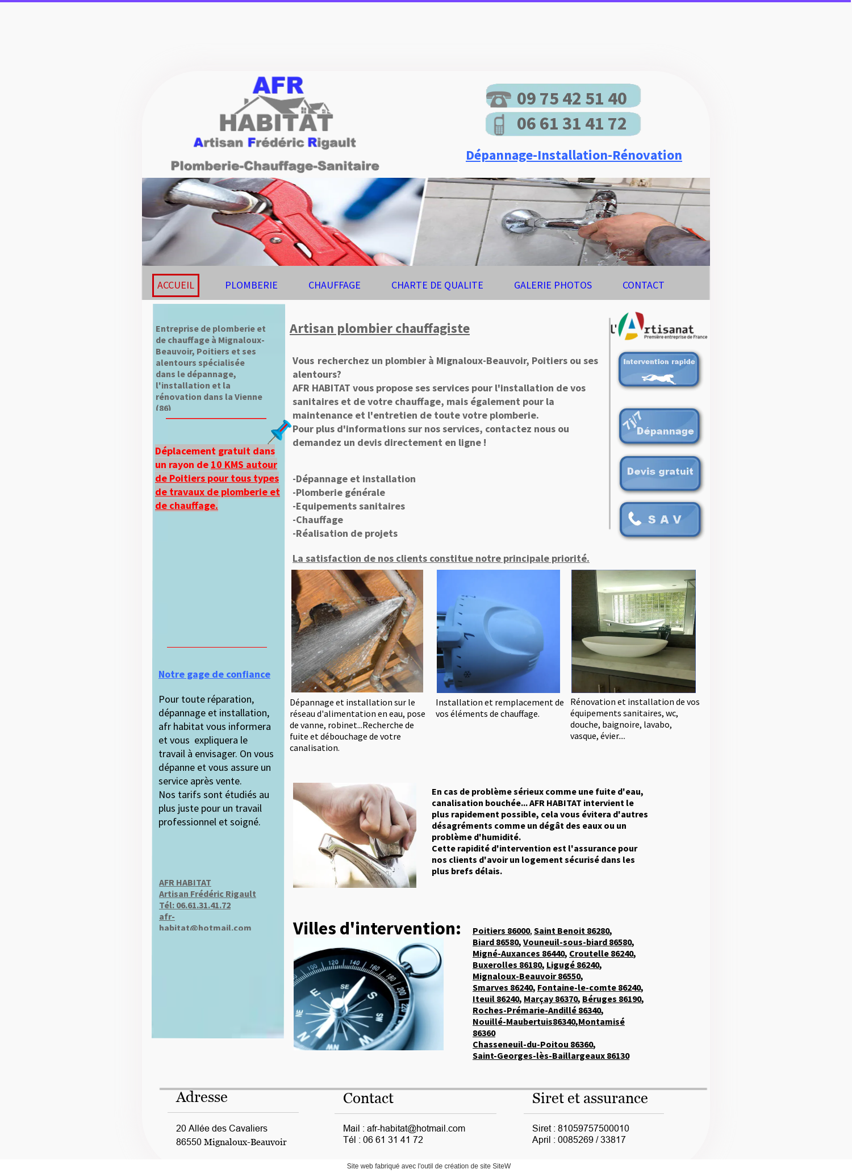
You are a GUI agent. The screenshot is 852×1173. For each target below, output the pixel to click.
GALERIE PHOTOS (553, 284)
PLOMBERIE (251, 284)
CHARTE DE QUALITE (437, 284)
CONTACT (644, 284)
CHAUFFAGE (334, 284)
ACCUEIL (175, 284)
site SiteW (495, 1166)
